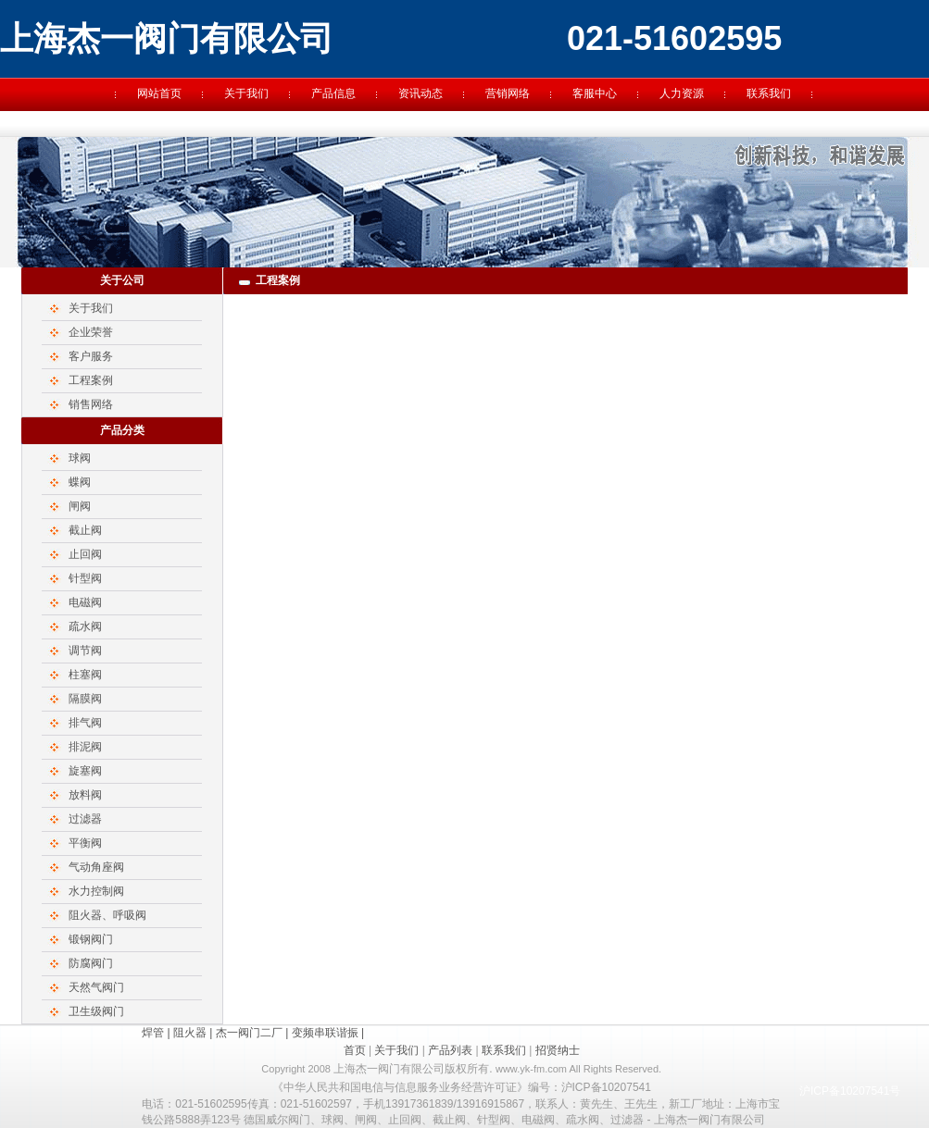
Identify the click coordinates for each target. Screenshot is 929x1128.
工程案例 (91, 380)
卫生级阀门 (96, 1011)
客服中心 (594, 93)
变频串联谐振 (325, 1032)
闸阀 (80, 506)
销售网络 (91, 404)
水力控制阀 (96, 891)
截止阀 (85, 530)
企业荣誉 (91, 332)
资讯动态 (420, 93)
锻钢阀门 (91, 939)
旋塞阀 (85, 770)
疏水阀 (85, 626)
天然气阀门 (96, 987)
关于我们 (246, 93)
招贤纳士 (557, 1050)
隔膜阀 (85, 698)
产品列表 (450, 1050)
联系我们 (769, 93)
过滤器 (85, 818)
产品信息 (333, 93)
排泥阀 (85, 746)
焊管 (153, 1032)
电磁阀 (85, 602)
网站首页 (159, 93)
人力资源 (681, 93)
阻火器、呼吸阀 (107, 915)
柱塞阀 (85, 674)
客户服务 (91, 356)
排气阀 (85, 722)
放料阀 (85, 794)
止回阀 (85, 554)
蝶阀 (80, 482)
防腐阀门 (91, 963)
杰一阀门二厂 (249, 1032)
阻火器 (190, 1032)
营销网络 (507, 93)
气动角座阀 (96, 867)
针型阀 (85, 578)
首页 (355, 1050)
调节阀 (85, 650)
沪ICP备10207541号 (849, 1091)
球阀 (80, 458)
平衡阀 (85, 843)
